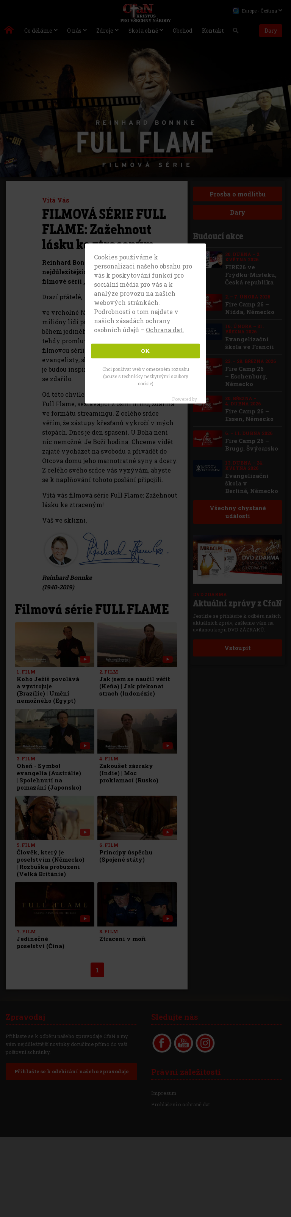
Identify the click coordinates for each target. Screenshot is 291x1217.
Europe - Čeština (255, 11)
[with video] (85, 659)
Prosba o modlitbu (238, 194)
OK (145, 351)
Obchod (182, 30)
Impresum (164, 1093)
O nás (74, 30)
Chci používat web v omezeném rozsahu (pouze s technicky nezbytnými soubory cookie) (145, 376)
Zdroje (104, 30)
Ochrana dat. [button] (165, 330)
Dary (270, 30)
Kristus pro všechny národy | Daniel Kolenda (9, 31)
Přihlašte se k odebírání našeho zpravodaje (71, 1071)
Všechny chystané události (237, 512)
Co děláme (38, 30)
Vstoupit (237, 648)
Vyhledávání (236, 32)
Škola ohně (143, 30)
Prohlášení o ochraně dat (180, 1104)
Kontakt (213, 30)
